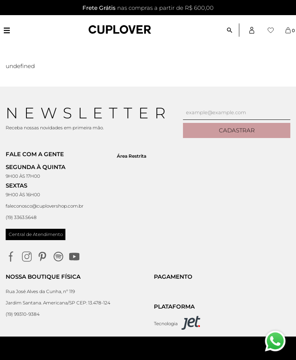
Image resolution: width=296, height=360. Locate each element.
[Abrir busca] (232, 30)
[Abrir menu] (6, 30)
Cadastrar (237, 130)
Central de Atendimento (36, 234)
